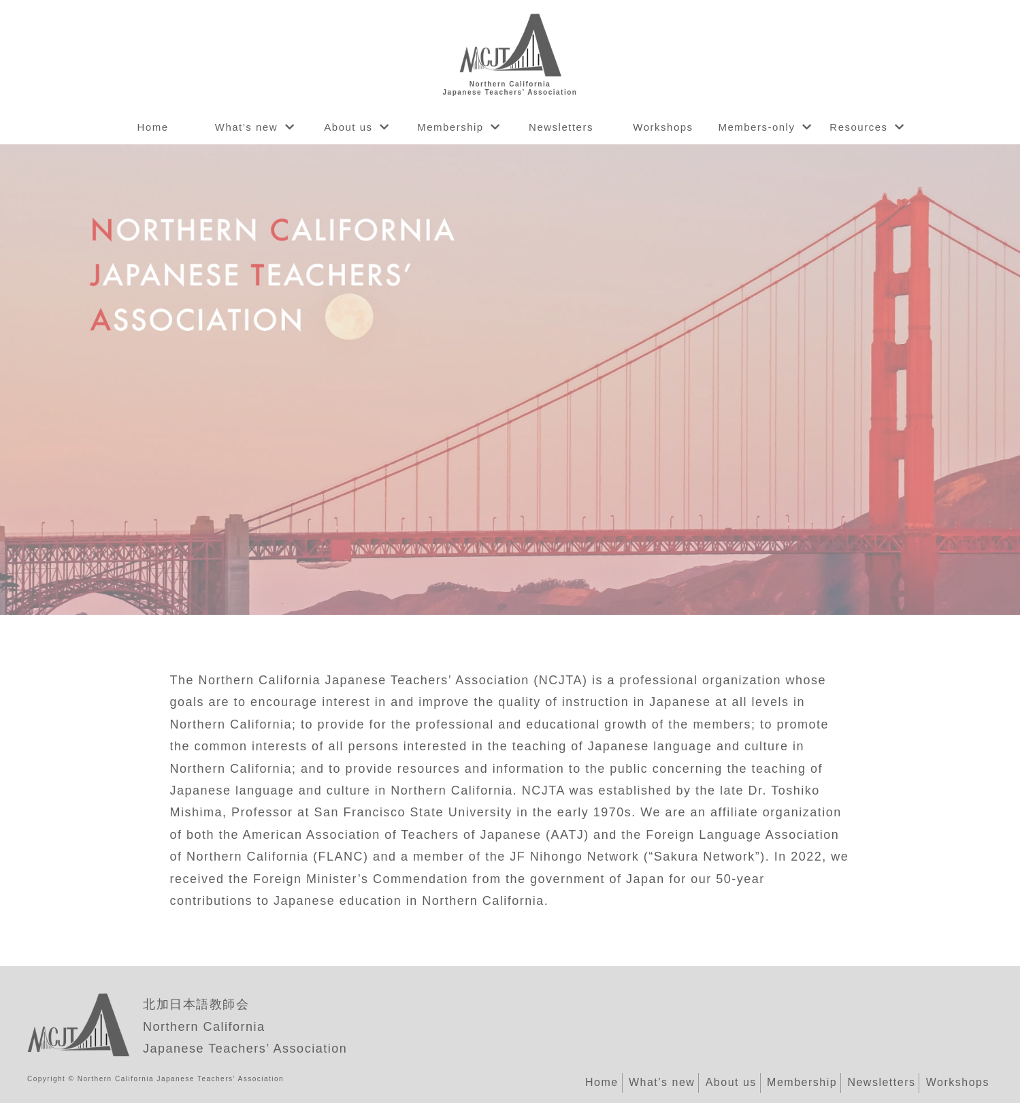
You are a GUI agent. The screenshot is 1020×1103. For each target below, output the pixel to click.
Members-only (756, 127)
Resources (858, 127)
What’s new (246, 127)
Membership (450, 127)
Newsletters (561, 127)
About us (348, 127)
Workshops (663, 127)
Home (152, 127)
